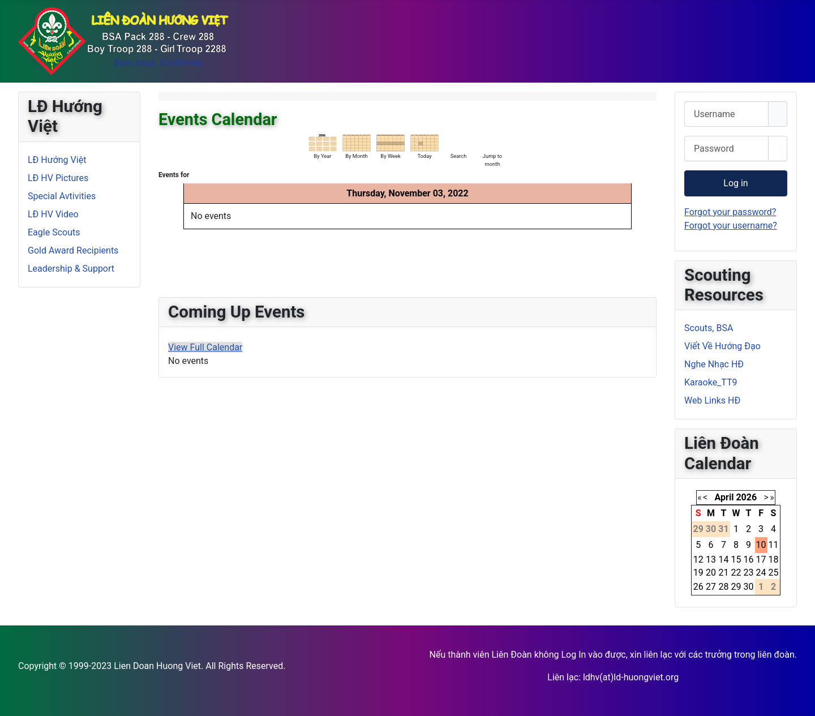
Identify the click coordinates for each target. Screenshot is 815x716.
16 (749, 559)
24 (761, 572)
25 (774, 572)
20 (711, 572)
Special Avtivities (62, 196)
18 (774, 559)
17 (761, 559)
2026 (746, 497)
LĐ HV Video (53, 214)
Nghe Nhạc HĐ (714, 364)
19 (698, 572)
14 (723, 559)
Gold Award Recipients (73, 250)
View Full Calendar (205, 347)
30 (749, 586)
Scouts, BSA (708, 328)
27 (711, 586)
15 (736, 559)
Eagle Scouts (54, 232)
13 (711, 559)
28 (723, 586)
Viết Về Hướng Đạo (722, 346)
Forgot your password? (730, 212)
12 (698, 559)
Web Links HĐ (712, 400)
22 (736, 572)
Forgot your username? (730, 225)
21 (723, 572)
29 (736, 586)
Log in (735, 183)
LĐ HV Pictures (58, 178)
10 (761, 544)
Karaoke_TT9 (710, 382)
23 (749, 572)
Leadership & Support (71, 268)
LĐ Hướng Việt (57, 160)
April (724, 497)
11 (774, 544)
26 (698, 586)
